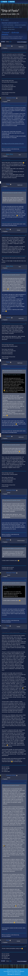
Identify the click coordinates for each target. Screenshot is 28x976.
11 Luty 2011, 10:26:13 (6, 104)
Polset (8, 184)
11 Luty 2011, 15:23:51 (6, 322)
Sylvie (20, 27)
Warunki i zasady (13, 969)
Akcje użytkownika (22, 42)
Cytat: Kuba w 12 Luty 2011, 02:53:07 (11, 785)
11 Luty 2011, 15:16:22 (6, 234)
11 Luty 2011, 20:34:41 (6, 579)
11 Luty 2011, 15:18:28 (6, 271)
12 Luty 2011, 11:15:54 (6, 781)
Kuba (7, 625)
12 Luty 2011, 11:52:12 (6, 945)
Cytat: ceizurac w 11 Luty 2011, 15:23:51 (12, 500)
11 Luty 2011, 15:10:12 (6, 189)
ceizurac (8, 46)
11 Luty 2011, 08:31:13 (6, 51)
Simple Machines (17, 972)
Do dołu (3, 41)
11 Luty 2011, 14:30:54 (6, 159)
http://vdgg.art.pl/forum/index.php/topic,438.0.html (13, 143)
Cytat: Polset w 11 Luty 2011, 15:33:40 (12, 444)
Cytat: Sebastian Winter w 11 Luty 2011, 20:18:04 (14, 548)
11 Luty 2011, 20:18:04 (6, 496)
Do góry (3, 961)
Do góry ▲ (19, 969)
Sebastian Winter (11, 98)
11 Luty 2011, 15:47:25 (6, 441)
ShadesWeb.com (17, 974)
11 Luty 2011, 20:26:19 (6, 544)
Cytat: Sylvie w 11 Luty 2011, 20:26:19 (11, 582)
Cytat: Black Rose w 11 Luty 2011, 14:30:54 (13, 192)
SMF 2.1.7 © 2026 (10, 972)
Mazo (7, 229)
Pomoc (8, 969)
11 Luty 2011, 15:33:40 (6, 367)
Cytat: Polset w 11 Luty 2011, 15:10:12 (12, 275)
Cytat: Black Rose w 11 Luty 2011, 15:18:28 (13, 370)
